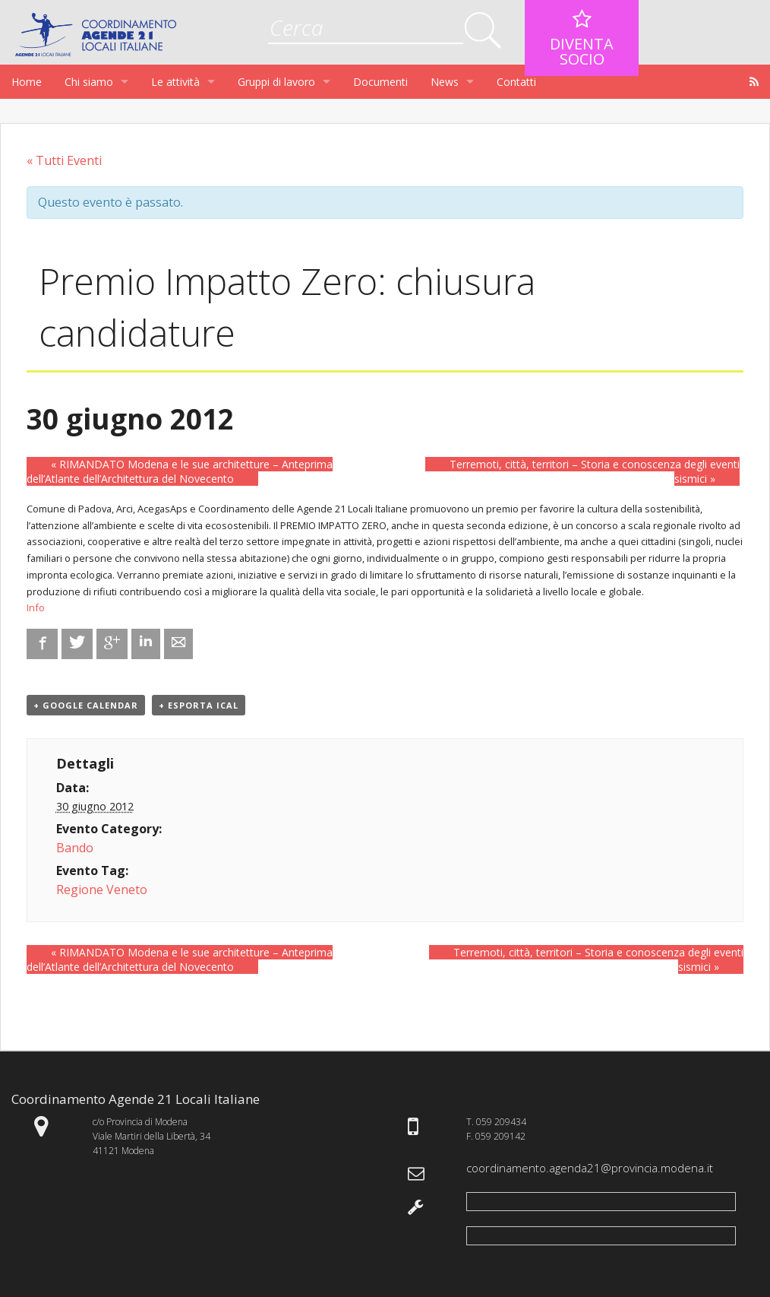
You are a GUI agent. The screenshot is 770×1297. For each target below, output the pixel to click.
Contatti (516, 82)
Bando (74, 847)
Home (26, 82)
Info (36, 607)
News (445, 82)
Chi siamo (89, 82)
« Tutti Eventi (64, 160)
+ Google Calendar (85, 705)
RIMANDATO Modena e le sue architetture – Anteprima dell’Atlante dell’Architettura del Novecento (180, 471)
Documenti (380, 82)
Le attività (175, 82)
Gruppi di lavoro (276, 82)
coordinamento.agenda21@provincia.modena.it (589, 1167)
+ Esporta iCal (198, 705)
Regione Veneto (101, 889)
